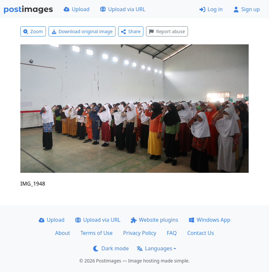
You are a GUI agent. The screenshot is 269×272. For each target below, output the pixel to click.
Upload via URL (122, 9)
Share (130, 31)
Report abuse (167, 31)
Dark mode (111, 248)
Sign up (246, 9)
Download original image (82, 31)
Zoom (33, 31)
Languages (154, 248)
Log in (211, 9)
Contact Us (200, 233)
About (62, 233)
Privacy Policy (139, 233)
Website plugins (154, 219)
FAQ (171, 233)
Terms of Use (96, 233)
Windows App (209, 219)
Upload (77, 9)
